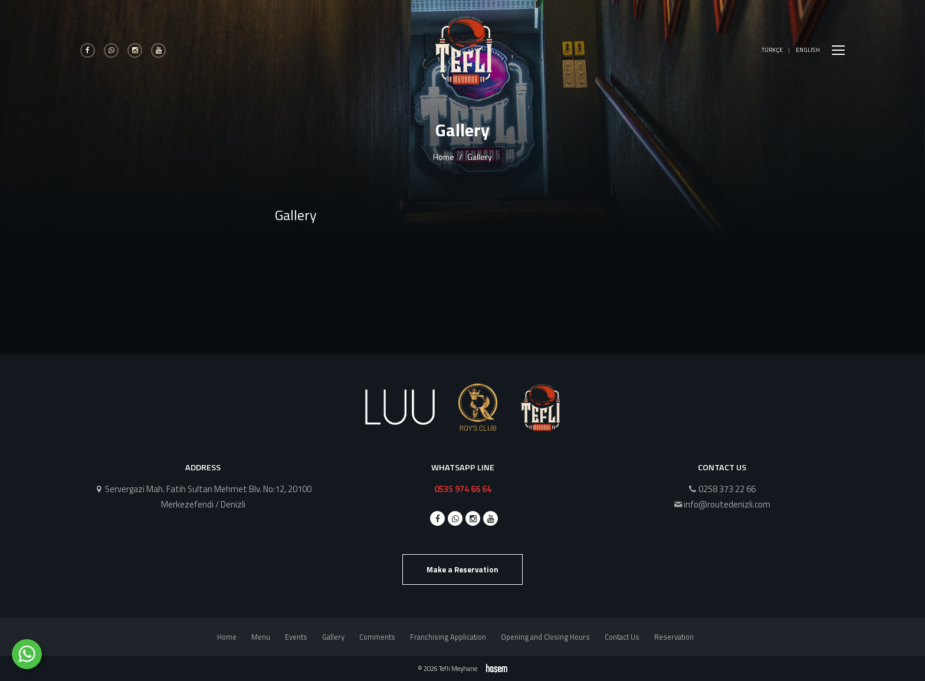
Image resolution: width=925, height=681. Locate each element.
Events (296, 637)
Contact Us (622, 637)
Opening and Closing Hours (545, 637)
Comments (377, 637)
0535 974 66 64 (462, 489)
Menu (260, 637)
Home (443, 156)
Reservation (674, 637)
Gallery (333, 637)
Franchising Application (448, 637)
